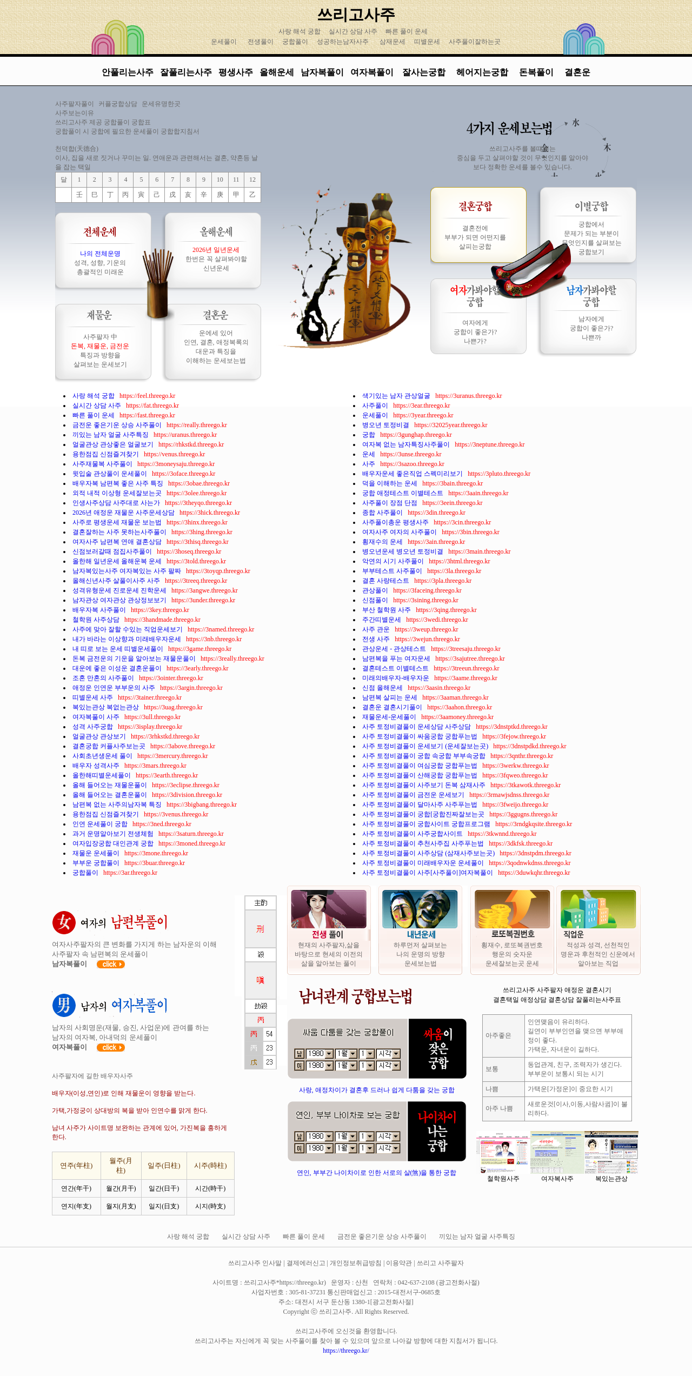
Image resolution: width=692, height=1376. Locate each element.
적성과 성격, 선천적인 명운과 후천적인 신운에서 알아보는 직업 (598, 954)
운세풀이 (224, 41)
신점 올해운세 (383, 688)
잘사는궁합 (425, 72)
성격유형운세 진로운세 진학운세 (120, 590)
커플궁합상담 (117, 104)
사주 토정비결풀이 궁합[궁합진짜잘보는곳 (424, 814)
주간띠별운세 (382, 619)
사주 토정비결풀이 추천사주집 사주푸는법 (423, 843)
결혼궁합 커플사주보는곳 (109, 746)
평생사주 (235, 72)
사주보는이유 (74, 113)
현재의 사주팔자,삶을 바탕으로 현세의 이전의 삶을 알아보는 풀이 (329, 954)
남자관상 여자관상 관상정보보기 (120, 600)
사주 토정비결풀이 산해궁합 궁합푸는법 (420, 775)
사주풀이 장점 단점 (390, 503)
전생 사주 (376, 639)
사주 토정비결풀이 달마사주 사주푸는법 (420, 804)
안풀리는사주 (128, 72)
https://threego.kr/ (346, 1350)
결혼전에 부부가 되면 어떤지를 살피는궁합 (475, 237)
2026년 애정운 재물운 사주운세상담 (124, 512)
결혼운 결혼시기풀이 (393, 707)
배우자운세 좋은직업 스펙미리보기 (413, 473)
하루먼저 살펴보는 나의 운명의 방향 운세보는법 (420, 954)
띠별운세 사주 (93, 697)
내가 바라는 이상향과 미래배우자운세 (127, 639)
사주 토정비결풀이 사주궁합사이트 (413, 833)
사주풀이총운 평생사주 (396, 522)
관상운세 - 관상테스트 (395, 649)
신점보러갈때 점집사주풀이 (113, 551)
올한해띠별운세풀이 (102, 775)
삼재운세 (392, 41)
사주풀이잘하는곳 (475, 41)
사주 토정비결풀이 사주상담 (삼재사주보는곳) (429, 853)
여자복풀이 (372, 72)
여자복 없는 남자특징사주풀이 (406, 444)
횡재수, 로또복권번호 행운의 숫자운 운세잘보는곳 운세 (512, 954)
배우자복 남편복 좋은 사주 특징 (118, 483)
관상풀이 (376, 590)
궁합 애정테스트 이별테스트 (403, 493)
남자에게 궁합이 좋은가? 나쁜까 (591, 328)
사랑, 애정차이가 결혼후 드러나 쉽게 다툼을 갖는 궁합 (377, 1090)
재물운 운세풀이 (96, 853)
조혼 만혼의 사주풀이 (104, 678)
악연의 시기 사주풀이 (393, 561)
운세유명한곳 (161, 104)
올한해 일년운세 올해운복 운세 (117, 561)
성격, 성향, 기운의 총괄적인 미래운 (100, 263)
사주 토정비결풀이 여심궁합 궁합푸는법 (420, 765)
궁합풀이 (295, 41)
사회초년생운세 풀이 (103, 756)
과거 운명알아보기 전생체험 (113, 833)
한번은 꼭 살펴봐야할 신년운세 (216, 259)
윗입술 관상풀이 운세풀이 (110, 473)
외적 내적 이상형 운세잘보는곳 (117, 493)
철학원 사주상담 (96, 619)
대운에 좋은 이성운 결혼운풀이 (117, 668)
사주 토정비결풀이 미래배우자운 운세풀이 (423, 863)
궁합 (369, 434)
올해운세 (277, 72)
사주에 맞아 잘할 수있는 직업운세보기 (128, 629)
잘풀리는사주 (186, 72)
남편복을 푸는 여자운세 (397, 658)
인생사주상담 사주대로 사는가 (117, 503)
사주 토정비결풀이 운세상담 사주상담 (417, 726)
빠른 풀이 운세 (407, 31)
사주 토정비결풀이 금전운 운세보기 (414, 795)
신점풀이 (376, 600)
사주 (369, 464)
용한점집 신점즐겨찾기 (106, 454)
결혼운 (577, 72)
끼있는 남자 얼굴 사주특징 (111, 434)
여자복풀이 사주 (96, 717)
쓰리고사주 (356, 14)
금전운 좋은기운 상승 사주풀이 (117, 425)
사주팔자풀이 (74, 104)
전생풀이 (261, 41)
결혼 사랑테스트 (386, 580)
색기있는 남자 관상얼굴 (397, 396)
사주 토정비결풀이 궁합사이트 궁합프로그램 (427, 824)
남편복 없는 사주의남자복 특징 (117, 804)
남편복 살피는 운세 (390, 697)
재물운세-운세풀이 (390, 717)
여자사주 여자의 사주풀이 (400, 532)
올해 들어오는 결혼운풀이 (110, 795)
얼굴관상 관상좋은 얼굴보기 (113, 444)
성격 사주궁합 (93, 726)
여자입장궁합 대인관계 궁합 (113, 843)
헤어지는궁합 (483, 72)
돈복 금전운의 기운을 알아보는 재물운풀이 (134, 658)
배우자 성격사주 (96, 765)
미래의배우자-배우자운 (396, 678)
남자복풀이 (322, 72)
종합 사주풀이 (383, 512)
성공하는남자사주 (343, 41)
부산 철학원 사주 (387, 610)
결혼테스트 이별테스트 (396, 668)
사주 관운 (376, 629)
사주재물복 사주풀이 (103, 464)
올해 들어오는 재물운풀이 (110, 785)
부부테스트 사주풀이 (393, 571)
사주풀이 (376, 405)
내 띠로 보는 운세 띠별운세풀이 (118, 649)
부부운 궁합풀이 (96, 863)
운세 (369, 454)
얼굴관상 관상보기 (100, 736)
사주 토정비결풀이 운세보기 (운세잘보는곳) (426, 746)
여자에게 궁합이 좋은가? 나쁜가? (475, 332)
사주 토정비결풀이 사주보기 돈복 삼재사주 (424, 785)
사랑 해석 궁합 (300, 31)
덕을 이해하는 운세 (390, 483)
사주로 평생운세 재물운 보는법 (117, 522)
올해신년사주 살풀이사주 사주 (117, 580)
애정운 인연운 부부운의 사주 (114, 688)
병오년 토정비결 (386, 425)
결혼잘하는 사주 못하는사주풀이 (120, 532)
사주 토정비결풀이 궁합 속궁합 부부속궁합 (424, 756)
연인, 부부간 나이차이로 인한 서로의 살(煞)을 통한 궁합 (377, 1172)
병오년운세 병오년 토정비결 (403, 551)
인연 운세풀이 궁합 (100, 824)
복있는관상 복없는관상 (106, 707)
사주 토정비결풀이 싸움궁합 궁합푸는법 (420, 736)
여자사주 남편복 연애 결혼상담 (117, 542)
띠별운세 (427, 41)
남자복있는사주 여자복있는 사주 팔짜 (127, 571)
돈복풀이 (536, 72)
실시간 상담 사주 (354, 31)
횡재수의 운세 (383, 542)
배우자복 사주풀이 (100, 610)
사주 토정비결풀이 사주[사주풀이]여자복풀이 (428, 872)
